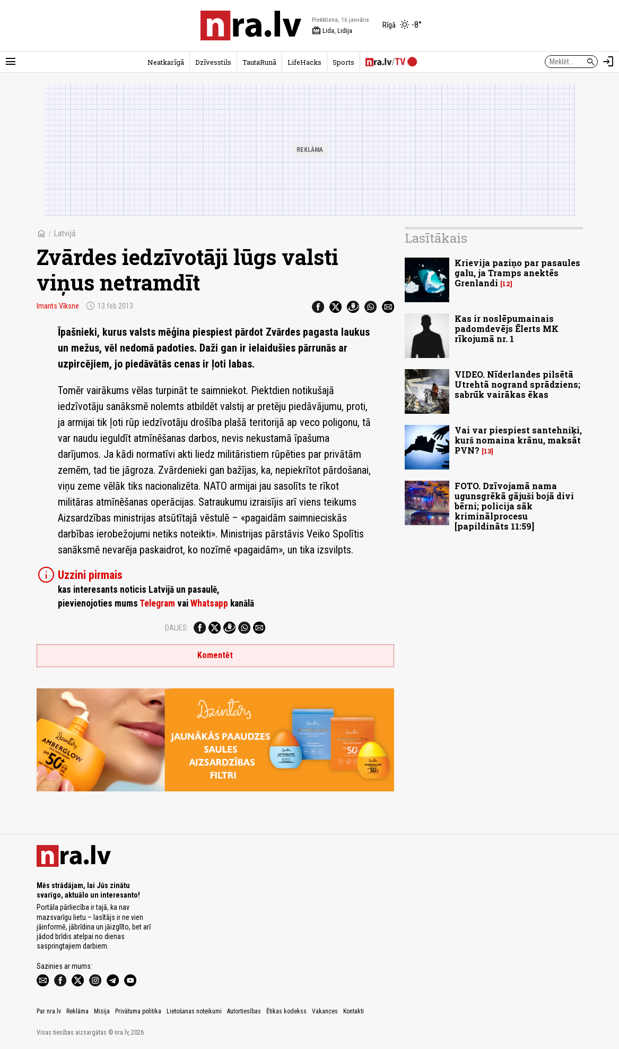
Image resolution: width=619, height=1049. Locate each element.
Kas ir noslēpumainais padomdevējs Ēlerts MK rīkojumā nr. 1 (507, 328)
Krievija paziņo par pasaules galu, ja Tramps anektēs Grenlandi (517, 272)
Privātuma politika (138, 1011)
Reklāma (77, 1011)
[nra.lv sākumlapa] (250, 25)
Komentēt (215, 655)
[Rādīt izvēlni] (10, 61)
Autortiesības (244, 1011)
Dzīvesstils (213, 62)
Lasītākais (436, 237)
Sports (343, 62)
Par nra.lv (49, 1011)
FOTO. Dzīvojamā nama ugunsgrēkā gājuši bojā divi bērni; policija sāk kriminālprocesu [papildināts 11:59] (514, 506)
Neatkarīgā (165, 62)
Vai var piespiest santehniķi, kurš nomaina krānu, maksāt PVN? (518, 440)
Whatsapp (209, 603)
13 (487, 451)
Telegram (157, 603)
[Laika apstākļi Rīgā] (402, 25)
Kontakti (353, 1011)
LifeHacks (304, 62)
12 (506, 284)
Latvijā (65, 233)
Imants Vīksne (58, 306)
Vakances (325, 1011)
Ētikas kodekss (286, 1011)
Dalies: (176, 628)
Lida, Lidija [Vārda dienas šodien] (332, 30)
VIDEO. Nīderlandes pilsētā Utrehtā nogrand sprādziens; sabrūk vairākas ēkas (517, 384)
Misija (102, 1011)
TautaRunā (259, 62)
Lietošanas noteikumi (194, 1011)
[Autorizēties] (608, 61)
